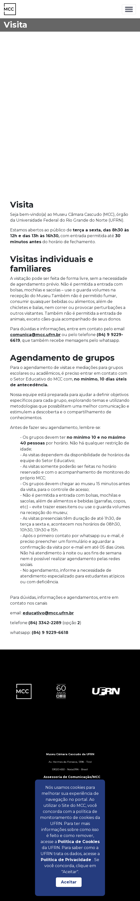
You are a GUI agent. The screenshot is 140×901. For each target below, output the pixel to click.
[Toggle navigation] (129, 9)
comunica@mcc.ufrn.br (35, 334)
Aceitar (69, 882)
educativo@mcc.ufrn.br (48, 613)
